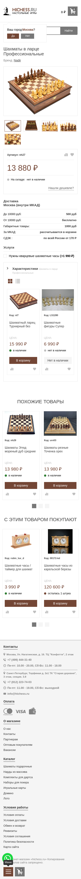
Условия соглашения (16, 836)
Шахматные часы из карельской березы (58, 567)
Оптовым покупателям (17, 744)
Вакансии (9, 750)
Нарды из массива (15, 771)
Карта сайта (11, 846)
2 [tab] (40, 506)
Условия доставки (14, 820)
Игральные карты (14, 787)
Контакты (9, 734)
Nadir (17, 60)
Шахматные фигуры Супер (54, 324)
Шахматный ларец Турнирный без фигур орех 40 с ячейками (22, 324)
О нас (7, 728)
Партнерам (10, 739)
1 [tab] (34, 506)
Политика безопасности (18, 841)
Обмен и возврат (14, 825)
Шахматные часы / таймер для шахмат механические (18, 567)
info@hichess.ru (18, 693)
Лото (6, 798)
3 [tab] (47, 506)
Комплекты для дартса (18, 777)
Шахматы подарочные (17, 766)
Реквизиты (10, 830)
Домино (8, 793)
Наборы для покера (16, 782)
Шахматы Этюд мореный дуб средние (20, 449)
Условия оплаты (13, 814)
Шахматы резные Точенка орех (56, 449)
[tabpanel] (21, 455)
